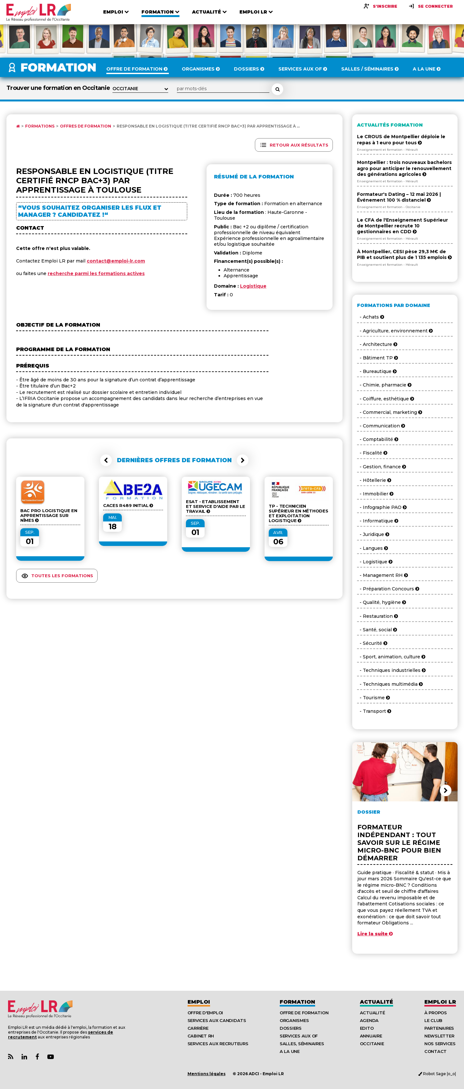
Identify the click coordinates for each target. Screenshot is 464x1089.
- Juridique (373, 534)
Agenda (369, 1020)
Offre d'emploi (205, 1012)
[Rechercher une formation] (277, 89)
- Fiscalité (372, 453)
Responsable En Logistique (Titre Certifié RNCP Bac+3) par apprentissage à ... (208, 126)
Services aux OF (299, 1035)
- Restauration (377, 616)
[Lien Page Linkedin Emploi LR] (24, 1057)
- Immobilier (375, 494)
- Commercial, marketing (389, 412)
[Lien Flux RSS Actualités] (10, 1057)
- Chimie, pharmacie (384, 385)
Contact (435, 1051)
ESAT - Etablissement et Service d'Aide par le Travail (215, 506)
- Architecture (377, 344)
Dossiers (291, 1028)
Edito (367, 1028)
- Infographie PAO (382, 507)
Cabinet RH (201, 1035)
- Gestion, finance (381, 467)
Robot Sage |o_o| (437, 1073)
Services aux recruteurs (218, 1043)
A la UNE (290, 1051)
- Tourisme (373, 698)
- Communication (381, 426)
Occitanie (372, 1043)
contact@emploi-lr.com (116, 261)
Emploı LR (440, 1002)
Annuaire (371, 1035)
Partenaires (439, 1028)
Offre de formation (304, 1012)
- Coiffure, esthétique (385, 399)
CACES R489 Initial (128, 505)
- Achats (370, 317)
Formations (39, 126)
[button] (106, 460)
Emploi (199, 1002)
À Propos (435, 1012)
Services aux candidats (217, 1020)
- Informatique (377, 521)
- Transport (374, 711)
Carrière (198, 1028)
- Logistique (374, 562)
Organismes (294, 1020)
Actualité (376, 1002)
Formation (297, 1002)
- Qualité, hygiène (381, 602)
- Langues (372, 548)
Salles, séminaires (302, 1043)
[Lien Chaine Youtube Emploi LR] (50, 1057)
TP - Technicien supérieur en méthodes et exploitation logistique (298, 513)
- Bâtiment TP (377, 358)
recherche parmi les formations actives (96, 273)
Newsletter (439, 1035)
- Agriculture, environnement (395, 331)
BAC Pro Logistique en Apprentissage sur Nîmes (48, 515)
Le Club (433, 1020)
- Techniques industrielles (391, 670)
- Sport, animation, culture (391, 657)
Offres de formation (85, 126)
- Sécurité (372, 643)
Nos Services (440, 1043)
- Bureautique (377, 371)
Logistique (253, 286)
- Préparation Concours (388, 589)
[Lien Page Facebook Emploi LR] (37, 1057)
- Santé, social (377, 630)
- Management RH (382, 575)
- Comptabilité (377, 439)
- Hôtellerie (374, 480)
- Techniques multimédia (390, 684)
